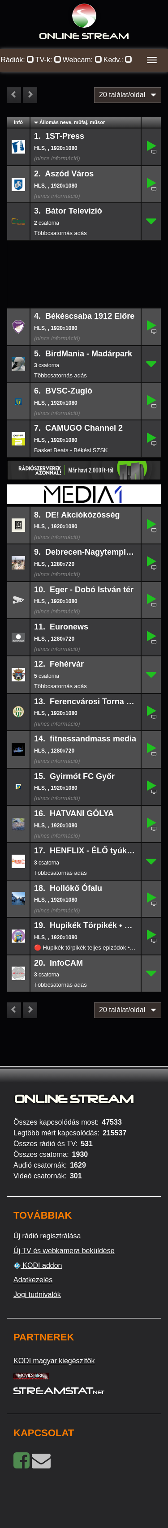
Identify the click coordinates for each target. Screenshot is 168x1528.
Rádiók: (17, 60)
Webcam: (82, 60)
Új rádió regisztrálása (47, 1236)
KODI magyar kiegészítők (54, 1361)
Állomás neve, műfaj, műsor (72, 122)
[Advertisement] (84, 255)
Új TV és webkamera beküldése (64, 1250)
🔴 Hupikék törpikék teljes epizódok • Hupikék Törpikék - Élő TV (85, 947)
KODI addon (37, 1266)
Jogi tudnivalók (37, 1294)
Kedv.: (118, 60)
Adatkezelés (32, 1280)
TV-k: (48, 60)
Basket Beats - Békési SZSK (71, 450)
